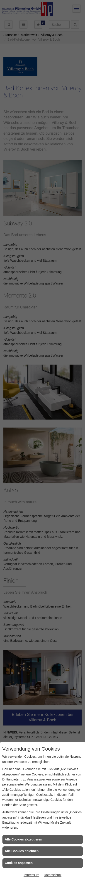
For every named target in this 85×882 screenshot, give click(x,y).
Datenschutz (52, 875)
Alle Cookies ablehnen (22, 851)
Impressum (31, 875)
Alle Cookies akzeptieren (23, 839)
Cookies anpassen (19, 863)
